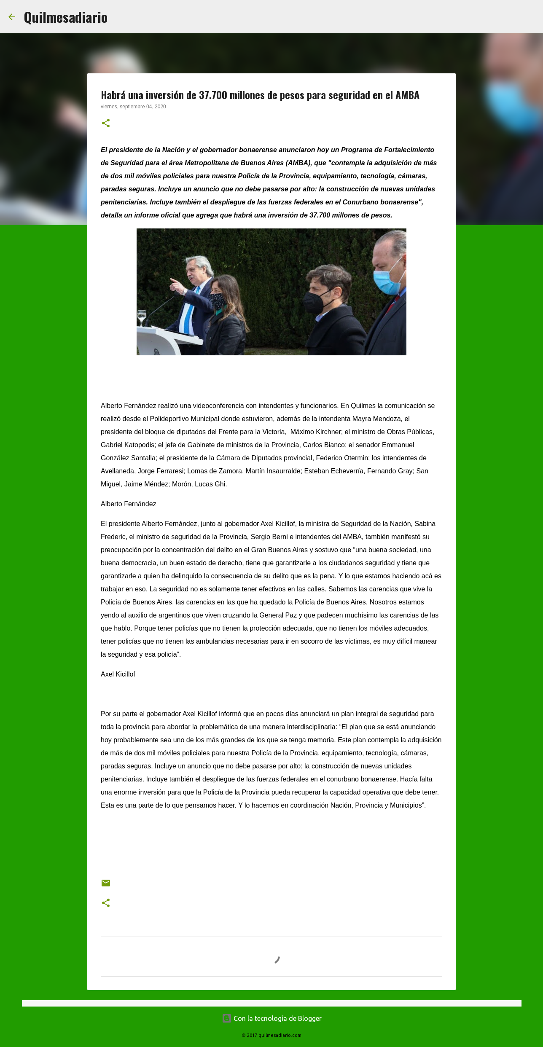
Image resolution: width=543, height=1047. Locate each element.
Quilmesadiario (66, 17)
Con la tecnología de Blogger (272, 1018)
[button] (106, 124)
